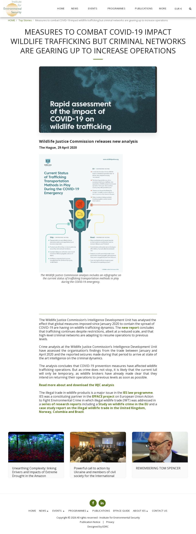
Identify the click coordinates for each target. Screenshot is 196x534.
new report (130, 327)
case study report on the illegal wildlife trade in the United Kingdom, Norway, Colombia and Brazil (92, 410)
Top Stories (25, 20)
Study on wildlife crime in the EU (123, 404)
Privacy (110, 522)
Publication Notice (90, 522)
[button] (76, 8)
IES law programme (138, 393)
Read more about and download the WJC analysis (76, 385)
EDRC (105, 526)
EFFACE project (103, 396)
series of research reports (61, 404)
